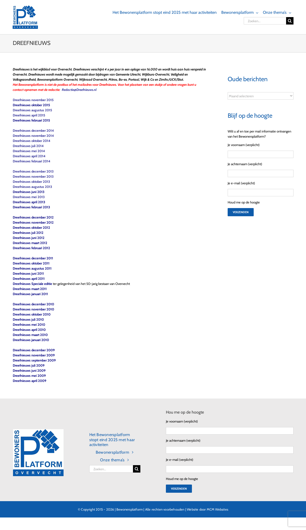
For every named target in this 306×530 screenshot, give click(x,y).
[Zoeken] (289, 21)
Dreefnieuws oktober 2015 (31, 105)
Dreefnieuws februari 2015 (31, 120)
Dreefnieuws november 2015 (33, 100)
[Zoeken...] (265, 21)
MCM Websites (217, 509)
